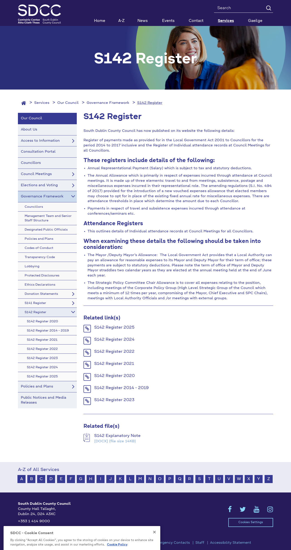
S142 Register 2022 (114, 352)
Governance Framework (108, 103)
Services (41, 103)
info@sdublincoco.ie (36, 529)
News (142, 21)
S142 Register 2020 (114, 376)
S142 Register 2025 (114, 327)
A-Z (121, 21)
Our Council (68, 103)
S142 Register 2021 (114, 364)
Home (99, 21)
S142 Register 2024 (114, 340)
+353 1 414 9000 (34, 521)
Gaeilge (255, 21)
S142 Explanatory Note (117, 436)
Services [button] (226, 21)
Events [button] (168, 21)
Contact (196, 21)
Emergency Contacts (171, 543)
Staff (199, 543)
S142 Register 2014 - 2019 (121, 388)
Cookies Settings (250, 522)
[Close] (154, 547)
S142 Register (149, 103)
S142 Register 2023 (114, 400)
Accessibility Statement (230, 543)
